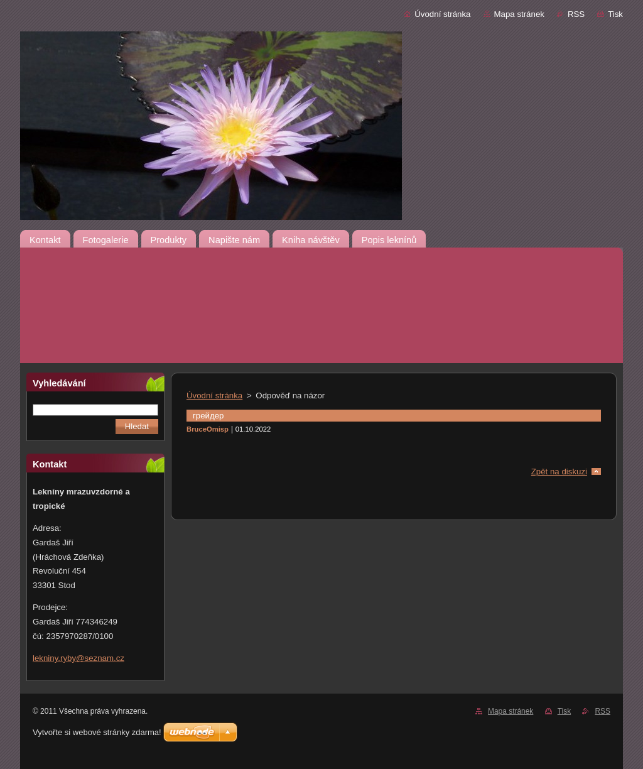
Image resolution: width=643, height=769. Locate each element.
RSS (576, 14)
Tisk (615, 14)
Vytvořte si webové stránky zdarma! (97, 732)
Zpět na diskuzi (559, 471)
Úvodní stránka (442, 14)
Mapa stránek (519, 14)
